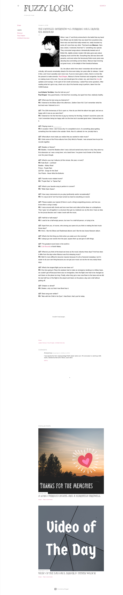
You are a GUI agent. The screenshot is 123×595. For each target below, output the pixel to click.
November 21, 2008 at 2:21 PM (61, 353)
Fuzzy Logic (48, 8)
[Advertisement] (71, 406)
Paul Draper (21, 35)
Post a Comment (48, 499)
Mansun (20, 33)
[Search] (103, 5)
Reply (46, 360)
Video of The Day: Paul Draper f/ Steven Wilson (67, 573)
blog (98, 79)
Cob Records (45, 246)
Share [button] (19, 25)
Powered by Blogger (61, 589)
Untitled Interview (23, 38)
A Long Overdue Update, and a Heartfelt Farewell (69, 495)
